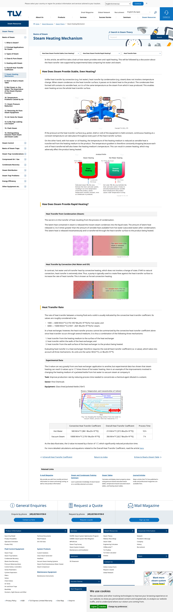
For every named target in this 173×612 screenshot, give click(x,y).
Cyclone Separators (11, 572)
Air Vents (7, 584)
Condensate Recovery (11, 558)
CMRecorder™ (107, 547)
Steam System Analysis (77, 547)
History (139, 544)
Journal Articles (139, 475)
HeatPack (40, 558)
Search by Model (10, 536)
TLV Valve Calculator (109, 553)
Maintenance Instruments (45, 576)
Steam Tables (107, 475)
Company (140, 542)
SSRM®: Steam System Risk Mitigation (82, 539)
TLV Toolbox (107, 550)
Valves (7, 578)
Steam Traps (9, 553)
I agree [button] (94, 606)
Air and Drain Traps (11, 586)
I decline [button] (102, 606)
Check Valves (9, 581)
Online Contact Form (109, 567)
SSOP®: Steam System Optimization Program (84, 536)
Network (139, 536)
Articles (105, 556)
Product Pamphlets (11, 539)
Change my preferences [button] (117, 606)
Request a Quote (108, 570)
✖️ (170, 574)
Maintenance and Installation (79, 550)
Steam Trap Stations (11, 556)
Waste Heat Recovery (11, 561)
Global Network (108, 573)
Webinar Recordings (109, 539)
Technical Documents (44, 536)
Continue (138, 4)
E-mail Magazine (46, 475)
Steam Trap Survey (76, 544)
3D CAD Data (41, 542)
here (142, 448)
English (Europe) (133, 12)
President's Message (143, 539)
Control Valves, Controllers (13, 567)
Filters (6, 575)
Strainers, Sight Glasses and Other (16, 592)
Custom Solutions (42, 553)
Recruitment (141, 547)
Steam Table (107, 542)
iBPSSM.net (73, 542)
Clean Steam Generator (44, 556)
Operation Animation (11, 542)
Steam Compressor (43, 567)
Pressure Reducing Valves (13, 564)
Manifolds (8, 589)
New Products (41, 539)
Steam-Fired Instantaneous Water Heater (50, 564)
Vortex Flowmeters (11, 570)
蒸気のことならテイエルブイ (14, 13)
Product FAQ (9, 544)
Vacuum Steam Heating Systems (47, 561)
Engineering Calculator (110, 544)
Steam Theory (107, 536)
